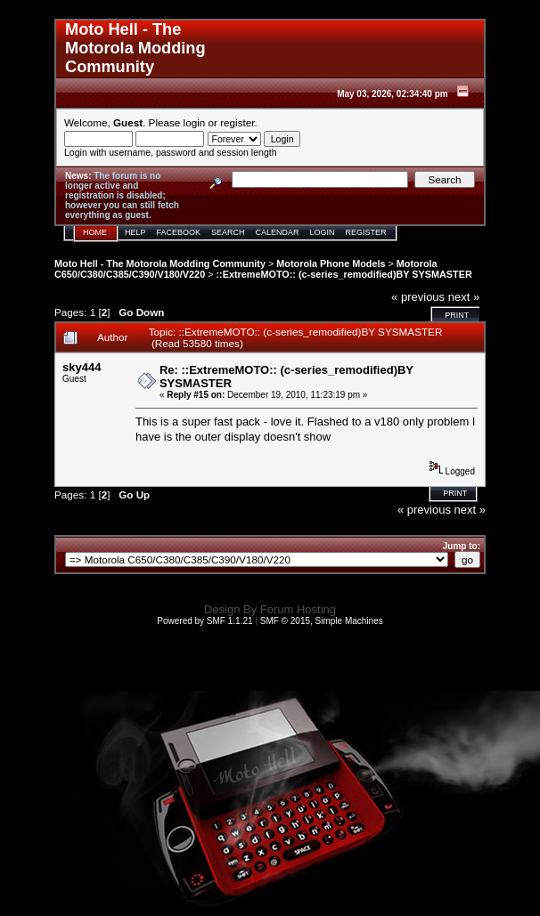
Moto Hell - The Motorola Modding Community (160, 263)
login (195, 122)
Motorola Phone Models (330, 263)
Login (322, 232)
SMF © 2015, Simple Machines (321, 621)
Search (228, 232)
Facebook (179, 232)
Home (95, 232)
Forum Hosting (298, 609)
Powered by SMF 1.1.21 (204, 621)
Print (457, 315)
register (237, 122)
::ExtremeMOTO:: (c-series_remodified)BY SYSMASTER (344, 274)
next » (463, 297)
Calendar (277, 232)
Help (135, 232)
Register (366, 232)
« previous (418, 297)
